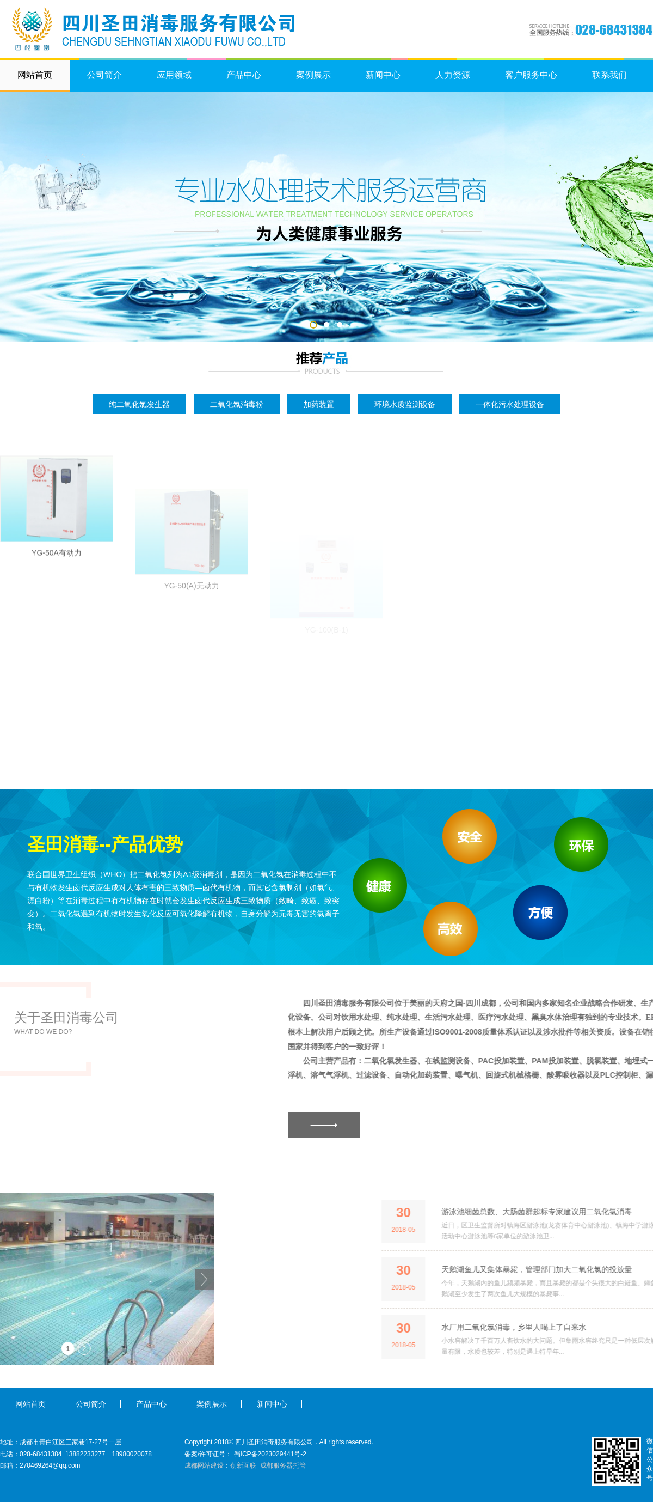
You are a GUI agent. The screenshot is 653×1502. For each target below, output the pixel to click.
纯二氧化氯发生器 (139, 404)
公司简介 (104, 75)
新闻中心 (383, 75)
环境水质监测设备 (404, 404)
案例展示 (313, 75)
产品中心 (243, 75)
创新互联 (243, 1465)
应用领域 (174, 75)
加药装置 (319, 404)
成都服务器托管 (283, 1465)
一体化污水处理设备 (510, 404)
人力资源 (452, 75)
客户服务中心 (531, 75)
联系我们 (609, 75)
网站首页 (34, 75)
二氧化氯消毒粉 (236, 404)
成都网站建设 (204, 1465)
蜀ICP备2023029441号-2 (270, 1454)
